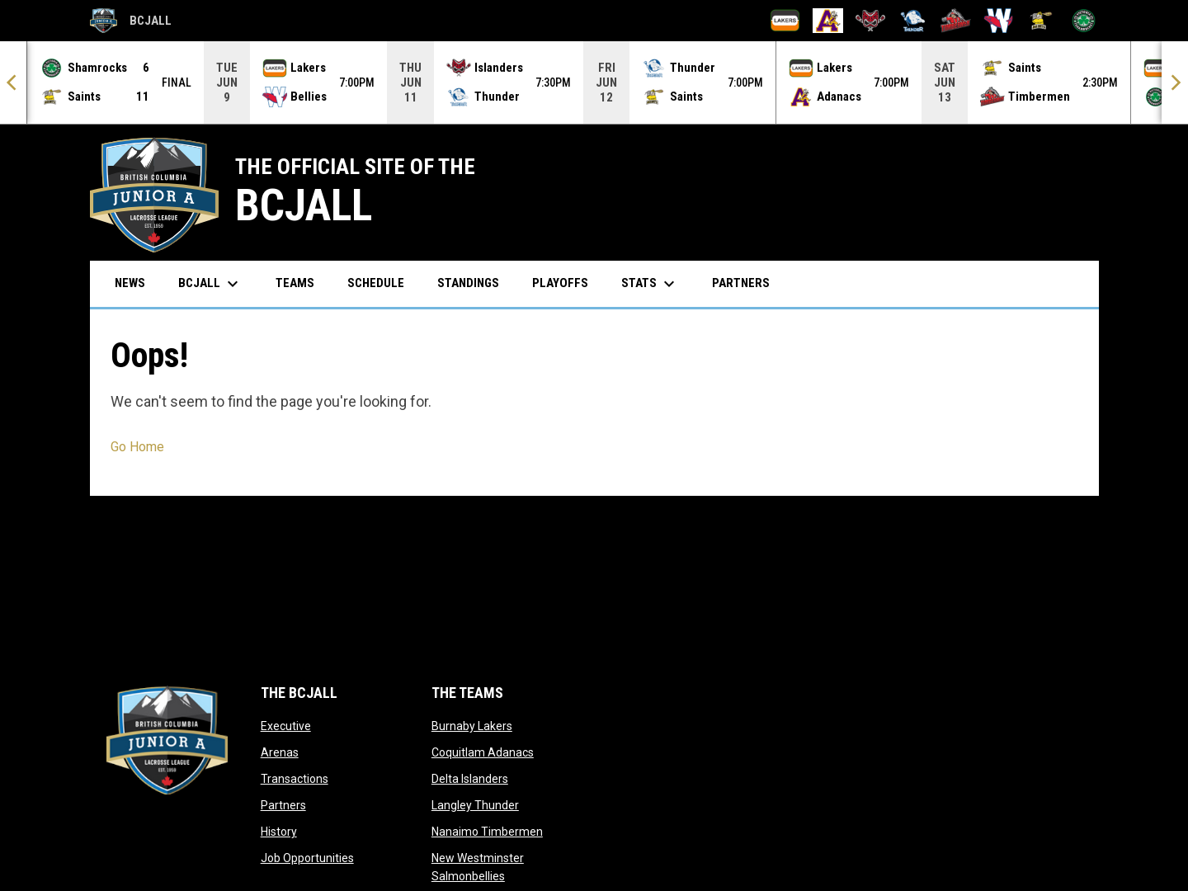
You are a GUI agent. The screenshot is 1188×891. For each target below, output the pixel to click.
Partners (283, 804)
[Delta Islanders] (871, 20)
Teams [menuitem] (295, 282)
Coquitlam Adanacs (482, 751)
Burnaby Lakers (471, 725)
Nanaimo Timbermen (487, 830)
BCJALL (131, 20)
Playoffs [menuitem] (560, 282)
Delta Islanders (469, 778)
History (279, 830)
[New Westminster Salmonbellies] (998, 20)
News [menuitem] (130, 282)
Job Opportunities (307, 857)
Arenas (280, 751)
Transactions (294, 778)
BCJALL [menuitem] (210, 283)
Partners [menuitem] (741, 282)
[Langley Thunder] (913, 20)
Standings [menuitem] (468, 282)
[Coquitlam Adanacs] (828, 20)
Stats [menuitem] (650, 283)
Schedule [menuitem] (375, 282)
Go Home (137, 446)
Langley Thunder (475, 804)
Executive (286, 725)
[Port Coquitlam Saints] (1040, 20)
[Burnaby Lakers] (785, 20)
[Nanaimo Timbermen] (955, 20)
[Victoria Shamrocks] (1083, 20)
